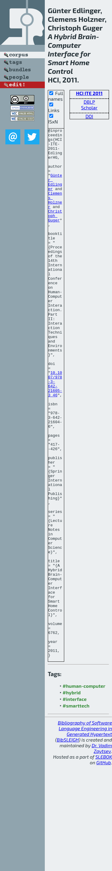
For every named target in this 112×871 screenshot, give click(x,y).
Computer (64, 45)
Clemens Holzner (55, 214)
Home (79, 62)
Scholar (89, 107)
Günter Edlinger (55, 193)
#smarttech (76, 811)
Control (60, 71)
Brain (87, 36)
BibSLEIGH (68, 845)
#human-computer (84, 791)
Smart (58, 62)
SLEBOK (103, 862)
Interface (63, 53)
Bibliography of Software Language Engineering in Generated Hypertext (85, 834)
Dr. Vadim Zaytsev (102, 854)
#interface (75, 805)
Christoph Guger (55, 233)
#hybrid (72, 798)
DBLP (89, 102)
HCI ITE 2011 (89, 93)
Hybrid (65, 36)
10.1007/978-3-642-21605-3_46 (55, 435)
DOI (89, 116)
